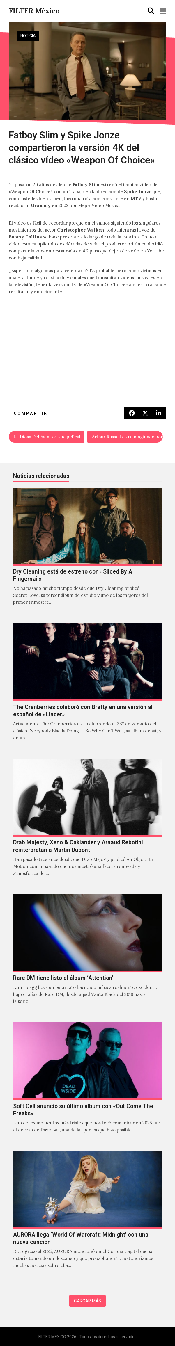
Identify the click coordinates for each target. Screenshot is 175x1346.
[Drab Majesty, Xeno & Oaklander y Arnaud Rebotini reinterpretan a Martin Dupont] (87, 824)
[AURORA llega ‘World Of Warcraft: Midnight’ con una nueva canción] (87, 1216)
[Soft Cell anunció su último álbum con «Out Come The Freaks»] (87, 1083)
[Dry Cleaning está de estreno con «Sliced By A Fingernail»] (87, 552)
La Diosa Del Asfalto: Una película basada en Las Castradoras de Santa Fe (48, 436)
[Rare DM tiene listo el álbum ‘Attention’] (87, 955)
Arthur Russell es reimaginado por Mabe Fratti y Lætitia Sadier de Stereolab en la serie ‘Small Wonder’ (127, 436)
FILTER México (34, 10)
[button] (151, 10)
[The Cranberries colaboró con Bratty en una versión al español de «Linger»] (87, 688)
